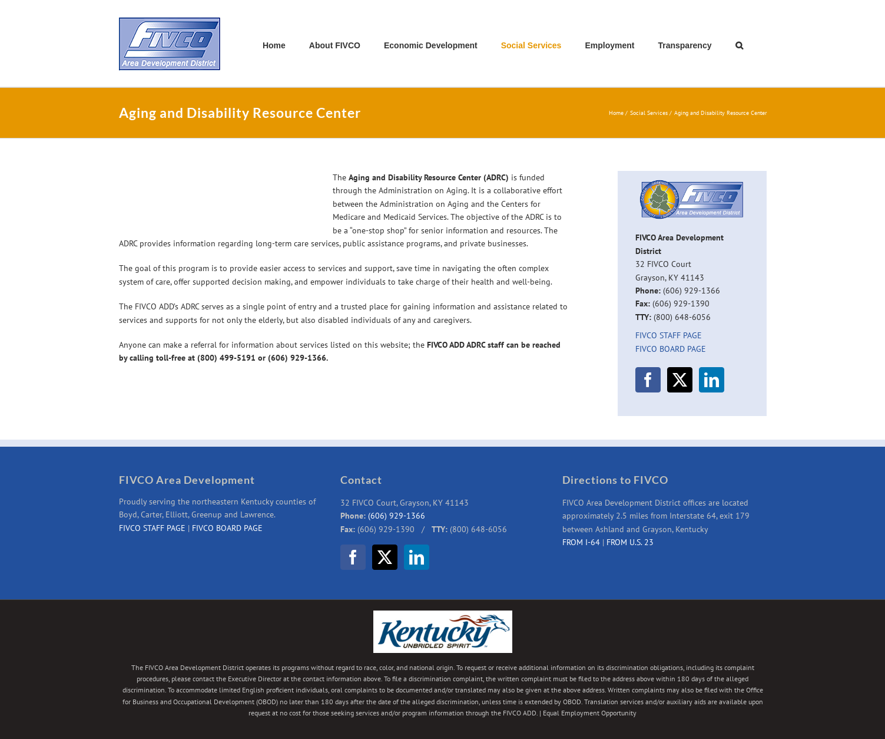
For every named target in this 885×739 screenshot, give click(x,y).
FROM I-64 (581, 542)
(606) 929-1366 (396, 515)
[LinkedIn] (711, 379)
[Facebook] (648, 379)
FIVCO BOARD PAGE (670, 349)
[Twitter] (679, 379)
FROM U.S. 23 (630, 542)
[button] (739, 45)
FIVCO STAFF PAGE (668, 335)
